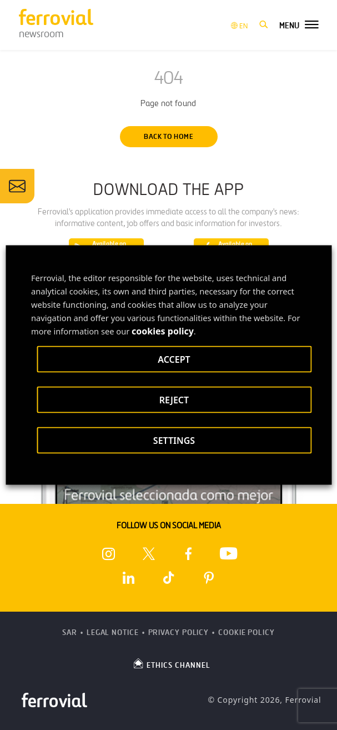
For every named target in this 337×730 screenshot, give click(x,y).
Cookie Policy (246, 632)
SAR (69, 632)
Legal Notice (113, 632)
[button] (263, 25)
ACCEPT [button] (174, 359)
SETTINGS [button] (174, 440)
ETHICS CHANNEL (171, 663)
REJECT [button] (174, 400)
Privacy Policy (178, 632)
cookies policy (163, 331)
